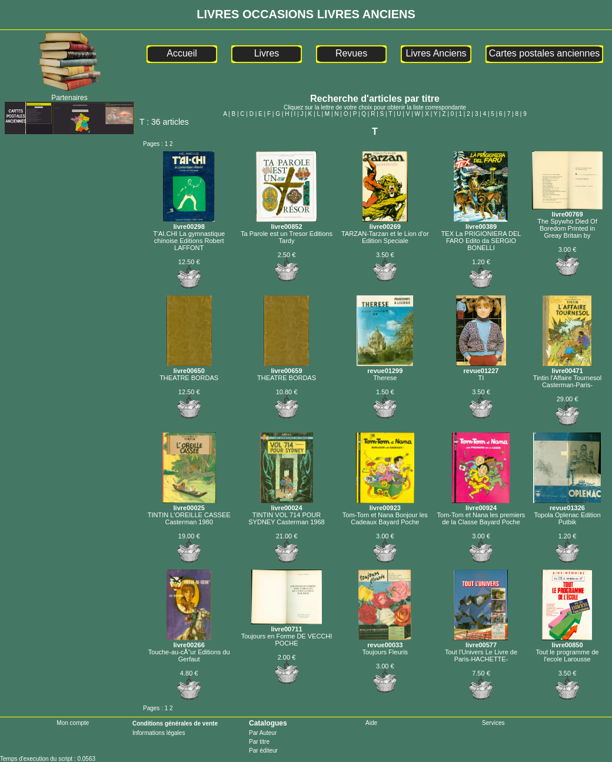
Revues (351, 53)
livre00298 (189, 223)
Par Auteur (263, 733)
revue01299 (385, 367)
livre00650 (189, 367)
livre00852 (286, 223)
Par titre (259, 741)
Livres (267, 53)
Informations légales (158, 733)
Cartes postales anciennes (544, 53)
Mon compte (72, 723)
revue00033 (384, 641)
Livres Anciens (435, 53)
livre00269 (385, 223)
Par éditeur (263, 750)
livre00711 (286, 625)
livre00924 (481, 504)
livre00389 (481, 223)
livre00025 (189, 504)
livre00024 (286, 504)
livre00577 (481, 641)
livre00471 (567, 367)
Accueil (182, 53)
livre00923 (385, 504)
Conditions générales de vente (175, 723)
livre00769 (567, 211)
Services (493, 723)
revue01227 (481, 367)
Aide (371, 723)
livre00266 (189, 641)
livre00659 (286, 367)
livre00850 (567, 641)
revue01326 (567, 504)
